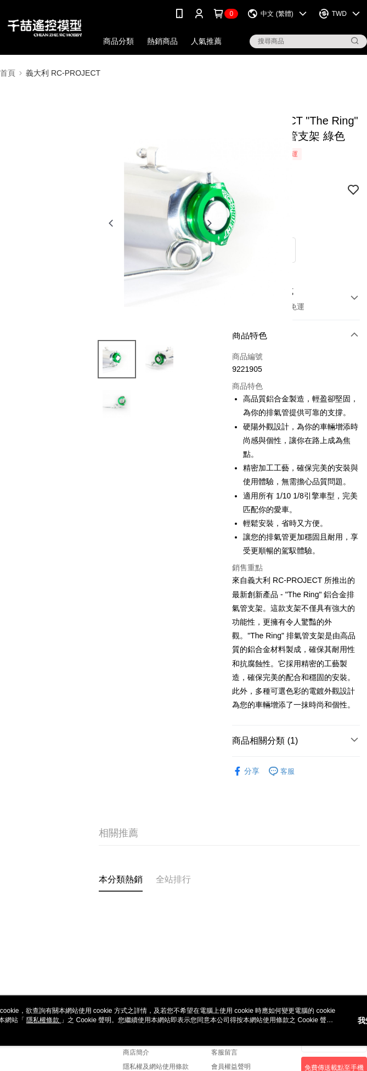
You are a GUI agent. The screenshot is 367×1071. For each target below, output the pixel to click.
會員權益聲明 (231, 1066)
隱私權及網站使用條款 (156, 1066)
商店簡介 (136, 1052)
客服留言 (224, 1052)
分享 (245, 771)
